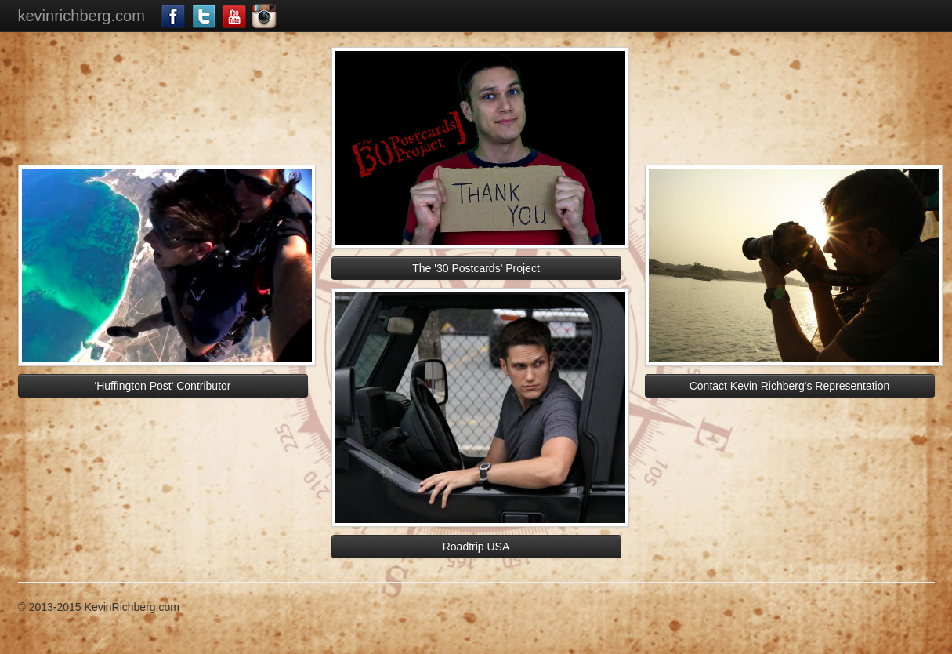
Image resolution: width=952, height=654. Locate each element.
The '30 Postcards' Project (476, 268)
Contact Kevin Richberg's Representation (790, 386)
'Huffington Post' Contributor (163, 386)
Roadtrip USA (476, 546)
